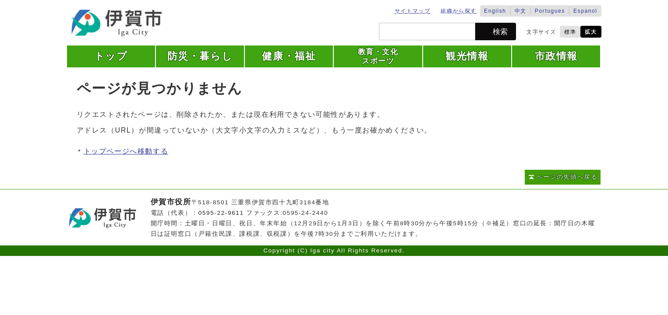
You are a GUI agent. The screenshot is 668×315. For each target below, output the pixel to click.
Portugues (550, 11)
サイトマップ (413, 11)
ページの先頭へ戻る (566, 177)
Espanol (585, 11)
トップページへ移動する (126, 151)
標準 (570, 32)
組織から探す (459, 11)
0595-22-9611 (221, 213)
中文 (521, 11)
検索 (500, 32)
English (495, 11)
